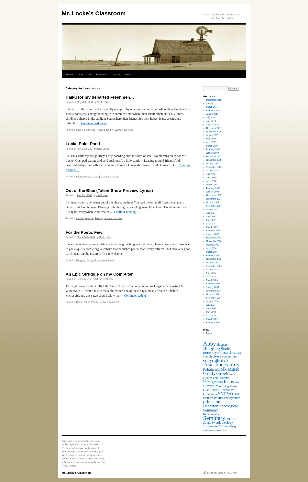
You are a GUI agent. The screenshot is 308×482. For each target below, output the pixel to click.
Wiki (89, 74)
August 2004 (212, 301)
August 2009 (212, 135)
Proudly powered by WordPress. (222, 472)
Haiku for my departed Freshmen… (100, 97)
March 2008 (212, 184)
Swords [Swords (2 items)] (216, 422)
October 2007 (212, 202)
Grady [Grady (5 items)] (209, 373)
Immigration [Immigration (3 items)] (213, 382)
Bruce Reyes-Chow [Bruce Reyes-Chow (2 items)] (215, 353)
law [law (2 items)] (237, 382)
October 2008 (212, 163)
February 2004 (213, 322)
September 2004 (214, 297)
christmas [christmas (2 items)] (235, 353)
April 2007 (211, 223)
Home (69, 74)
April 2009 (211, 142)
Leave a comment (124, 129)
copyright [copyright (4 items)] (212, 360)
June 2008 (211, 177)
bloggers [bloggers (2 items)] (221, 344)
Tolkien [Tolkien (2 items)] (208, 426)
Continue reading (94, 123)
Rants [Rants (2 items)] (206, 414)
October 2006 (212, 244)
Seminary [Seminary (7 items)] (214, 418)
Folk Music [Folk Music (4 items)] (228, 369)
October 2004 (212, 294)
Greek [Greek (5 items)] (222, 373)
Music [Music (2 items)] (234, 386)
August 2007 (212, 209)
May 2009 (211, 138)
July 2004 (210, 304)
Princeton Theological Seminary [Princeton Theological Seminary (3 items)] (220, 408)
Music (128, 74)
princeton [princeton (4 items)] (211, 401)
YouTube (116, 74)
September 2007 (214, 205)
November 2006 (214, 241)
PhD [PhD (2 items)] (236, 394)
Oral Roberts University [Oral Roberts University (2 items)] (218, 390)
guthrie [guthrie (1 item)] (232, 374)
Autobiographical (85, 218)
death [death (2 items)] (224, 361)
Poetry (79, 129)
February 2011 (213, 110)
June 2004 (211, 308)
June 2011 (211, 103)
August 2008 (212, 170)
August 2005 (212, 269)
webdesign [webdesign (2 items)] (230, 426)
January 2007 (212, 234)
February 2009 (213, 149)
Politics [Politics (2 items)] (219, 398)
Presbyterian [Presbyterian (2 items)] (232, 398)
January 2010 (212, 124)
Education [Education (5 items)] (213, 364)
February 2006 (213, 255)
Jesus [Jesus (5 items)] (228, 381)
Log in (209, 333)
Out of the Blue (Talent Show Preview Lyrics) (109, 190)
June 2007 (211, 216)
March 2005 (212, 280)
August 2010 (212, 114)
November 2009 (214, 131)
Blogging (80, 260)
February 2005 (213, 283)
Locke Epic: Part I (83, 143)
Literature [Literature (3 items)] (211, 386)
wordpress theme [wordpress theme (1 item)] (219, 430)
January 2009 (212, 152)
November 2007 (214, 198)
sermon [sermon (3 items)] (231, 418)
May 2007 (211, 220)
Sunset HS (89, 129)
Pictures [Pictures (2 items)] (208, 398)
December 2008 (213, 156)
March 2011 (212, 106)
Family (79, 176)
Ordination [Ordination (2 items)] (210, 394)
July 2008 (210, 174)
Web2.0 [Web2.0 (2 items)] (218, 426)
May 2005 (211, 273)
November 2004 (214, 290)
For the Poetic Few (84, 232)
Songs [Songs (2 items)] (207, 422)
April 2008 (211, 181)
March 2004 (212, 319)
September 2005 (214, 266)
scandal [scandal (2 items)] (216, 414)
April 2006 (211, 248)
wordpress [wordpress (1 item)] (207, 430)
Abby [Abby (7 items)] (209, 344)
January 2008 (212, 191)
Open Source (83, 302)
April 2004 (211, 315)
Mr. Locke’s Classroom (94, 13)
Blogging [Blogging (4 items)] (211, 348)
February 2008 (213, 188)
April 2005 (211, 276)
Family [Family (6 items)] (232, 364)
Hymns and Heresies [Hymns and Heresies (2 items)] (216, 378)
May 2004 (211, 312)
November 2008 (214, 160)
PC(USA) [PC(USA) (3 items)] (225, 394)
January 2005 (212, 287)
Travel (95, 176)
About (80, 74)
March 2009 (212, 145)
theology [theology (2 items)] (227, 422)
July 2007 (210, 213)
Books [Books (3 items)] (226, 348)
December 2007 (213, 195)
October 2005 (212, 262)
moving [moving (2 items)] (224, 386)
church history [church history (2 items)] (212, 356)
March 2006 (212, 251)
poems (109, 129)
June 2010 (211, 121)
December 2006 (213, 237)
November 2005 (214, 258)
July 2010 (210, 117)
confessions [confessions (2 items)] (229, 356)
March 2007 (212, 227)
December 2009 (213, 128)
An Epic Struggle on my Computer (99, 274)
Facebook (101, 74)
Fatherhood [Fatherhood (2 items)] (210, 369)
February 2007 (213, 230)
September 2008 (214, 167)
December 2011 (213, 99)
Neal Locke (103, 102)
